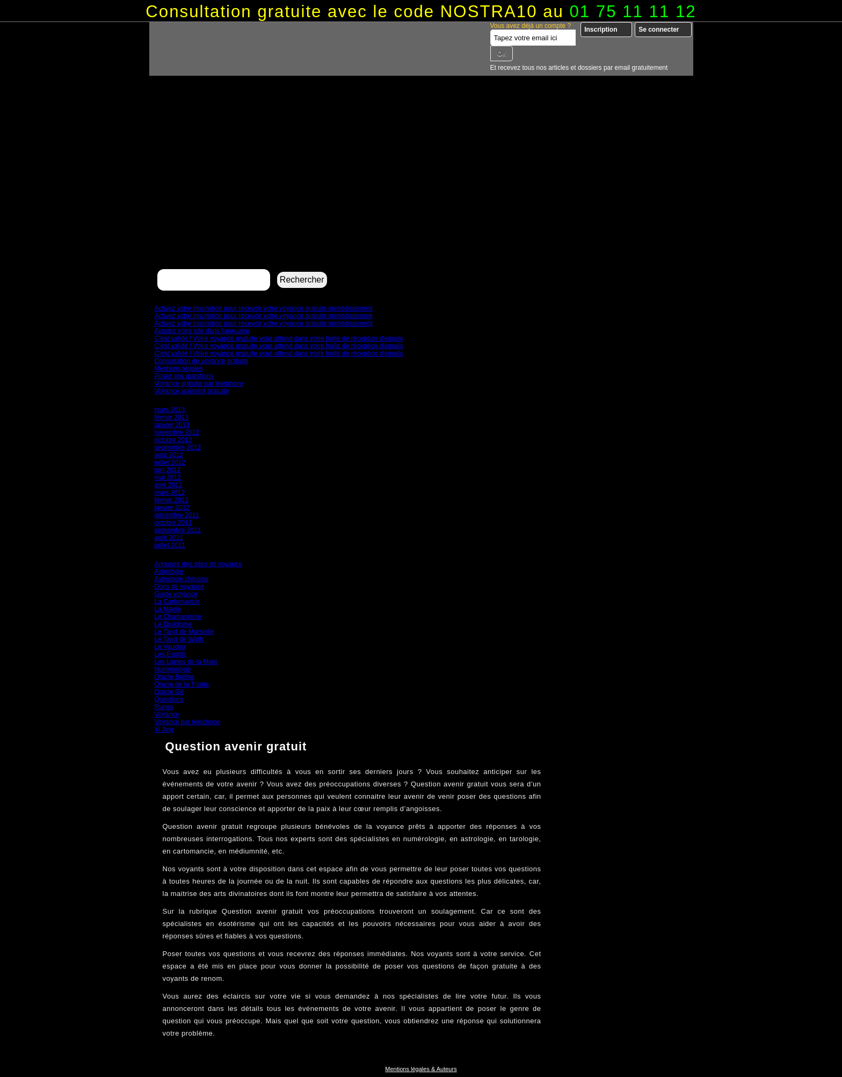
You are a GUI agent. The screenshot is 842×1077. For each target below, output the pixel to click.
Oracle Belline (175, 677)
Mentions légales (179, 368)
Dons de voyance (180, 586)
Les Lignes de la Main (186, 662)
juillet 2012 (170, 462)
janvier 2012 (172, 507)
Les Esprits (170, 654)
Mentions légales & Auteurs (420, 1069)
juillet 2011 (170, 545)
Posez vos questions (184, 376)
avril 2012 (169, 485)
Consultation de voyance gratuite (202, 361)
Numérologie (173, 669)
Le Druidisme (174, 624)
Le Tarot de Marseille (184, 631)
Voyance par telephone (188, 722)
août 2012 (169, 455)
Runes (164, 707)
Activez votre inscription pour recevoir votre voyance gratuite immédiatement (264, 308)
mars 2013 (170, 410)
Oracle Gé (169, 692)
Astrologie (169, 571)
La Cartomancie (177, 601)
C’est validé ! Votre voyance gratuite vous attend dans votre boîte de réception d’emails (279, 338)
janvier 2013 (172, 425)
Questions (169, 699)
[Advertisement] (421, 186)
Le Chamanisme (178, 616)
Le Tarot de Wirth (179, 639)
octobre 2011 (173, 522)
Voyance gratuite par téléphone (199, 383)
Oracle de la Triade (182, 684)
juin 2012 (168, 470)
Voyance (167, 714)
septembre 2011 (178, 530)
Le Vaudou (170, 646)
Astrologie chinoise (182, 579)
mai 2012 (168, 477)
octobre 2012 (173, 440)
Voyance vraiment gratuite (192, 391)
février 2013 (171, 417)
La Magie (168, 609)
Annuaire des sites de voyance (198, 564)
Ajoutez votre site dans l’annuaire (202, 331)
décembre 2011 (177, 515)
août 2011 (169, 537)
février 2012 (171, 500)
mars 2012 (170, 492)
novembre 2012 (177, 432)
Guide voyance (176, 594)
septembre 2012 (178, 447)
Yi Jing (164, 729)
